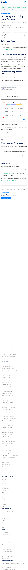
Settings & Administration (7, 464)
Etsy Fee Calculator (6, 377)
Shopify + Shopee (6, 547)
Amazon (4, 495)
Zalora (3, 492)
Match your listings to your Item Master (11, 169)
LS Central (4, 516)
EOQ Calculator (5, 400)
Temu (3, 497)
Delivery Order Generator (7, 425)
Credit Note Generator (7, 427)
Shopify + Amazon (6, 553)
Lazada (4, 481)
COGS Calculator (6, 409)
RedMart (4, 490)
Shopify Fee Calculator (7, 386)
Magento (4, 504)
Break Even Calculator (7, 373)
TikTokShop (4, 483)
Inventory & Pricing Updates (8, 457)
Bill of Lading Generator (7, 432)
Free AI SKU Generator (7, 364)
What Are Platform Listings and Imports (9, 180)
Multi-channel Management (8, 356)
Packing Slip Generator (7, 393)
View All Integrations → (7, 534)
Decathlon (4, 501)
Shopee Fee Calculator (7, 384)
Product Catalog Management (9, 354)
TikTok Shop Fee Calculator (8, 389)
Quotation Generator (6, 423)
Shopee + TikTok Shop (7, 551)
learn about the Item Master (19, 51)
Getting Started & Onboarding (19, 7)
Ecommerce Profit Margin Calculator (10, 370)
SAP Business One (6, 525)
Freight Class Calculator (7, 443)
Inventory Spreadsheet (7, 434)
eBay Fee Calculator (6, 375)
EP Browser (4, 513)
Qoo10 (3, 506)
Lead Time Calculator (7, 398)
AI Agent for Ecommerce (7, 359)
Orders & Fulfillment (6, 462)
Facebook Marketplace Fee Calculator (10, 379)
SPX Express (5, 532)
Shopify (4, 486)
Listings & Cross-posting (7, 460)
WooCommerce (5, 488)
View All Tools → (6, 445)
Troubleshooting (6, 466)
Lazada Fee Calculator (7, 382)
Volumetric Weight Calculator (8, 441)
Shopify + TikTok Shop (7, 556)
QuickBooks (5, 522)
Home (3, 7)
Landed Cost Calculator (7, 414)
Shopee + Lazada (6, 544)
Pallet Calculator (6, 436)
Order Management (6, 352)
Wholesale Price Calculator (8, 368)
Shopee (4, 479)
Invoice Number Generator (8, 416)
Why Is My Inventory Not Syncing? (9, 567)
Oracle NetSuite (5, 518)
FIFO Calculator (5, 411)
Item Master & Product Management (10, 455)
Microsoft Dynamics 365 (7, 511)
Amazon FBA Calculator (7, 391)
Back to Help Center (6, 198)
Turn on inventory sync (7, 173)
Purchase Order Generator (8, 429)
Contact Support (5, 192)
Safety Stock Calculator (7, 402)
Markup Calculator (6, 366)
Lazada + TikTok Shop (7, 549)
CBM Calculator (5, 439)
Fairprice (4, 499)
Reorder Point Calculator (7, 404)
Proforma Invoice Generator (8, 420)
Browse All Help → (6, 469)
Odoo (3, 520)
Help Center (8, 7)
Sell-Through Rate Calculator (8, 407)
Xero (3, 527)
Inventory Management (7, 349)
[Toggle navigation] (25, 2)
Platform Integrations (7, 453)
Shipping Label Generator (8, 395)
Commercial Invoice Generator (9, 418)
